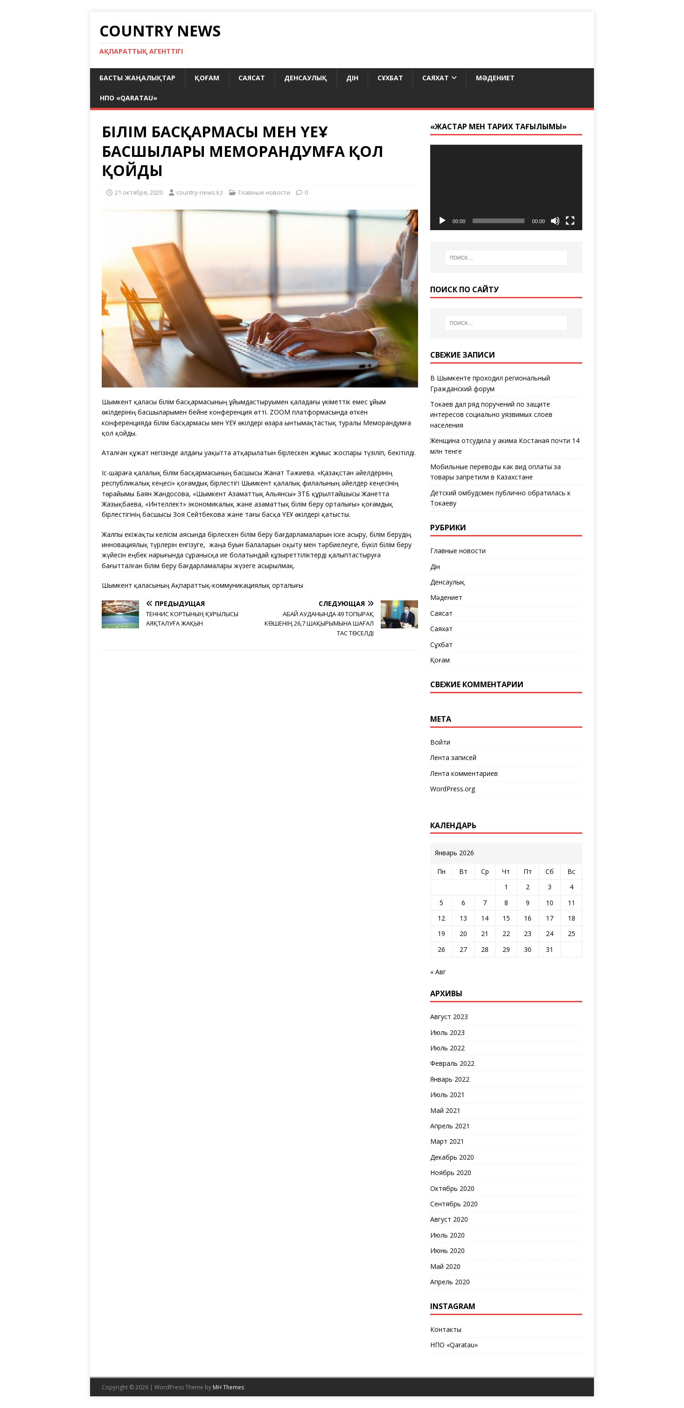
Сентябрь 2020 (454, 1203)
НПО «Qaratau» (128, 97)
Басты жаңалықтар (137, 77)
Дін (352, 77)
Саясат (251, 77)
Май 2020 (445, 1266)
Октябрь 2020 (452, 1188)
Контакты (445, 1329)
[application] (506, 187)
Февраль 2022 (452, 1063)
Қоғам (207, 77)
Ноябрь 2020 (450, 1172)
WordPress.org (452, 788)
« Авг (438, 971)
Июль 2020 (447, 1235)
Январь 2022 (449, 1079)
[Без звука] (555, 220)
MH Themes (228, 1387)
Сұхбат (390, 77)
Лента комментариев (464, 773)
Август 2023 (449, 1016)
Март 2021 (447, 1141)
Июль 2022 (447, 1047)
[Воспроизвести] (442, 220)
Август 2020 (449, 1219)
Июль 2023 (447, 1032)
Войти (440, 742)
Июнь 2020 (447, 1250)
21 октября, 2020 (139, 192)
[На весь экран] (570, 220)
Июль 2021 (447, 1094)
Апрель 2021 (450, 1125)
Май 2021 (445, 1110)
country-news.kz (199, 192)
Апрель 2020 (450, 1281)
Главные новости (264, 192)
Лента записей (453, 757)
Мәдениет (495, 77)
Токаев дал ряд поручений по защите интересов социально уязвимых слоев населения (491, 414)
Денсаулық (305, 77)
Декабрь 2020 (452, 1157)
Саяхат (435, 77)
